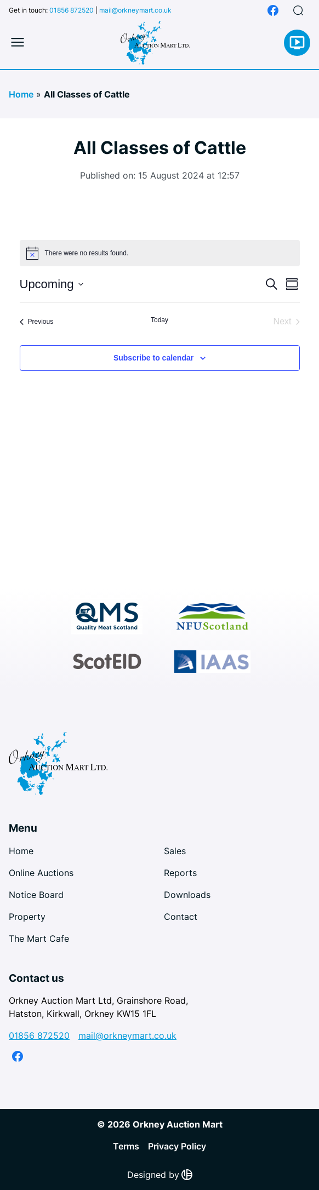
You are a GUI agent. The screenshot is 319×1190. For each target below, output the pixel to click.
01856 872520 (71, 10)
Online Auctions (41, 872)
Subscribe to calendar (153, 357)
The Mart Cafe (39, 938)
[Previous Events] (37, 322)
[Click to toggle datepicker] (51, 284)
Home (21, 94)
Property (27, 916)
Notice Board (36, 894)
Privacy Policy (177, 1146)
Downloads (187, 894)
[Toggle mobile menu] (17, 42)
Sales (175, 850)
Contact (180, 916)
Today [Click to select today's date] (159, 320)
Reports (180, 872)
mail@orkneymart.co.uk (135, 10)
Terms (126, 1146)
